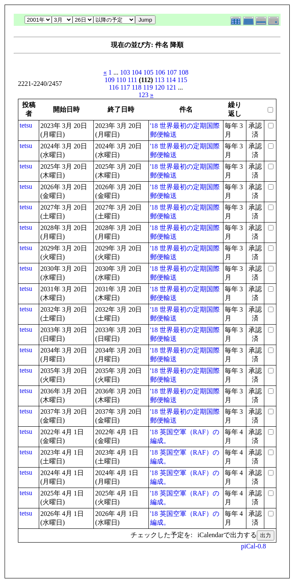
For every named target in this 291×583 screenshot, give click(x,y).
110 (121, 79)
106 (160, 72)
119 (148, 87)
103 (125, 72)
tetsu (26, 125)
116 (113, 87)
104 (137, 72)
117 (125, 87)
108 (183, 72)
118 (136, 87)
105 (148, 72)
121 (171, 87)
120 (160, 87)
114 (171, 79)
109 (110, 79)
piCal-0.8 (253, 546)
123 (143, 94)
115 (182, 79)
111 (132, 79)
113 (159, 79)
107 (172, 72)
